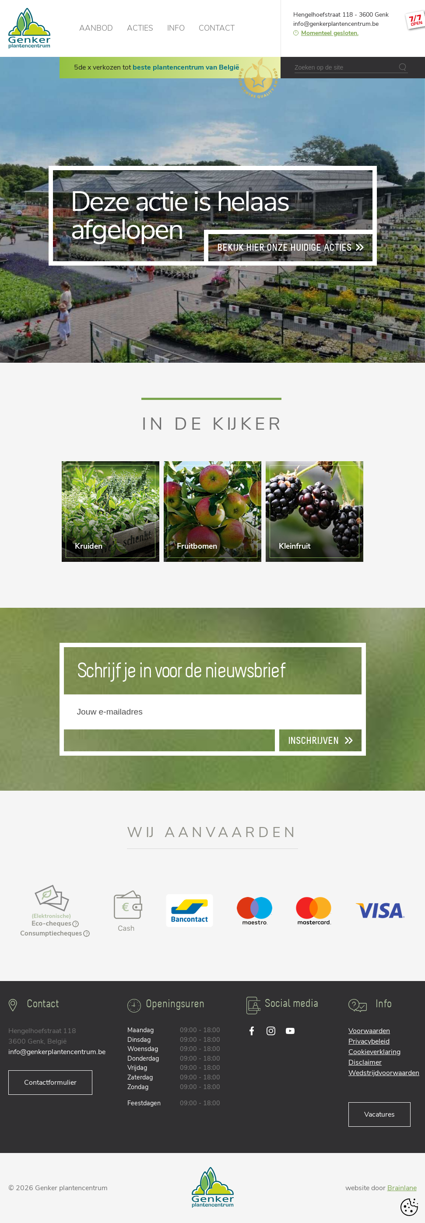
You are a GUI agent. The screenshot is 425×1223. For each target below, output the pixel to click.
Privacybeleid (369, 1041)
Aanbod (96, 28)
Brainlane (402, 1188)
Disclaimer (365, 1062)
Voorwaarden (369, 1031)
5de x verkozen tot (156, 67)
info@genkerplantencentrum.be (336, 24)
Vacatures (379, 1114)
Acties (140, 28)
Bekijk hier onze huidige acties (290, 247)
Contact (217, 28)
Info (176, 28)
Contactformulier (50, 1082)
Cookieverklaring (374, 1052)
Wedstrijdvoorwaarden (383, 1073)
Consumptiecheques (55, 933)
